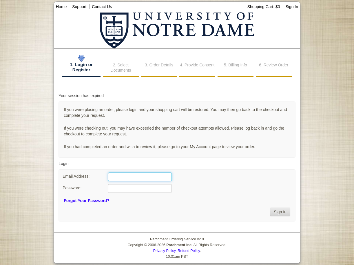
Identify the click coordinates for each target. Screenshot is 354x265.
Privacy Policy (164, 251)
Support (79, 6)
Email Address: (76, 176)
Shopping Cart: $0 (264, 6)
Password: (72, 188)
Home (61, 6)
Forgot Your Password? (86, 200)
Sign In (291, 6)
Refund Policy (189, 251)
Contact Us (102, 6)
